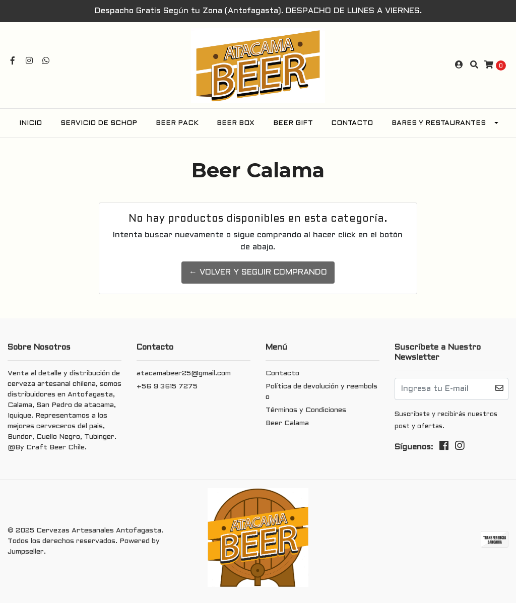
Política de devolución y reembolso (321, 391)
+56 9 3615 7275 (167, 386)
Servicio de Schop (98, 123)
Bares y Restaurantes (439, 123)
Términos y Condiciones (306, 410)
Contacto (352, 123)
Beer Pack (177, 123)
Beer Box (235, 123)
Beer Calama (287, 423)
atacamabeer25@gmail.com (184, 373)
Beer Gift (293, 123)
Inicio (30, 123)
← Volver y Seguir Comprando (258, 272)
